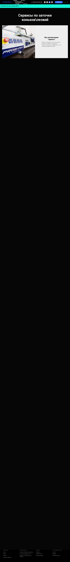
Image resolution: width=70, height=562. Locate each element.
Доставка (38, 552)
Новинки (4, 555)
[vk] (45, 2)
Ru (65, 2)
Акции (4, 552)
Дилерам (54, 553)
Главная (15, 0)
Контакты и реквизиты (7, 557)
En (67, 2)
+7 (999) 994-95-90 (36, 2)
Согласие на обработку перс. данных (26, 552)
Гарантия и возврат (39, 555)
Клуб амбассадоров (56, 555)
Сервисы (25, 3)
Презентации (18, 1)
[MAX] (49, 2)
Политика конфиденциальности (25, 553)
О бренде (17, 3)
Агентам (54, 552)
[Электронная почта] (52, 2)
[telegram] (47, 2)
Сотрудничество (19, 2)
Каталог (23, 0)
